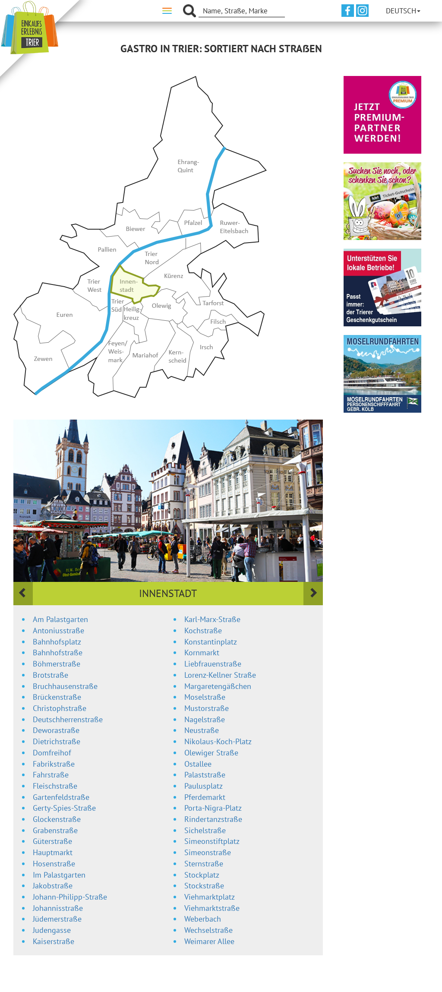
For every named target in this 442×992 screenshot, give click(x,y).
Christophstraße (59, 708)
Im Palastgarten (59, 875)
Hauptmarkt (53, 852)
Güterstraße (52, 841)
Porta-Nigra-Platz (213, 808)
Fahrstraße (51, 775)
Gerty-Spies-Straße (64, 808)
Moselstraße (204, 697)
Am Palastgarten (60, 619)
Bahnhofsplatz (57, 642)
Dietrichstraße (56, 741)
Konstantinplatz (210, 642)
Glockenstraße (57, 819)
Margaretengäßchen (217, 686)
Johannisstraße (58, 908)
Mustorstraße (206, 708)
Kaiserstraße (53, 941)
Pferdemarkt (204, 797)
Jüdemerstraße (57, 919)
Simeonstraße (207, 852)
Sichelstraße (205, 830)
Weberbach (202, 919)
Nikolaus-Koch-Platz (218, 741)
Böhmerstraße (56, 664)
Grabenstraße (55, 830)
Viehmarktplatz (209, 897)
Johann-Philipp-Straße (70, 897)
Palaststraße (204, 775)
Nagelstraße (204, 719)
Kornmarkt (201, 652)
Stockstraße (204, 886)
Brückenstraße (57, 697)
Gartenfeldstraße (61, 797)
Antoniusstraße (58, 630)
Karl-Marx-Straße (212, 619)
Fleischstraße (55, 786)
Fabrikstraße (54, 764)
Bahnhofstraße (57, 652)
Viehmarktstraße (212, 908)
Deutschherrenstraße (68, 719)
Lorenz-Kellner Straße (220, 675)
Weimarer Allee (209, 941)
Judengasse (52, 930)
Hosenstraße (54, 864)
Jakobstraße (53, 886)
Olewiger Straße (211, 753)
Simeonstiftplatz (212, 841)
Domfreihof (52, 753)
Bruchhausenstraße (65, 686)
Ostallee (198, 764)
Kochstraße (203, 630)
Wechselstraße (208, 930)
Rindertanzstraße (213, 819)
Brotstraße (50, 675)
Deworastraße (56, 730)
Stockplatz (201, 875)
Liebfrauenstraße (212, 664)
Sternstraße (203, 864)
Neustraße (201, 730)
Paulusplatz (203, 786)
